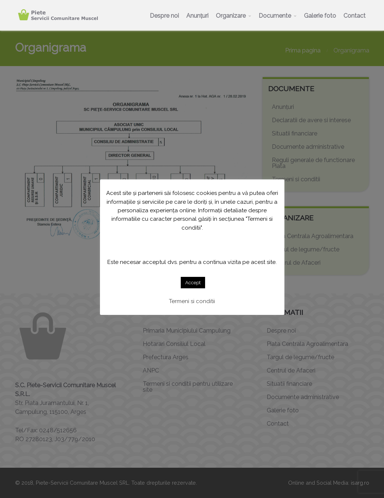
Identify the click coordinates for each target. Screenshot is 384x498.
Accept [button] (193, 282)
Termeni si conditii (192, 301)
